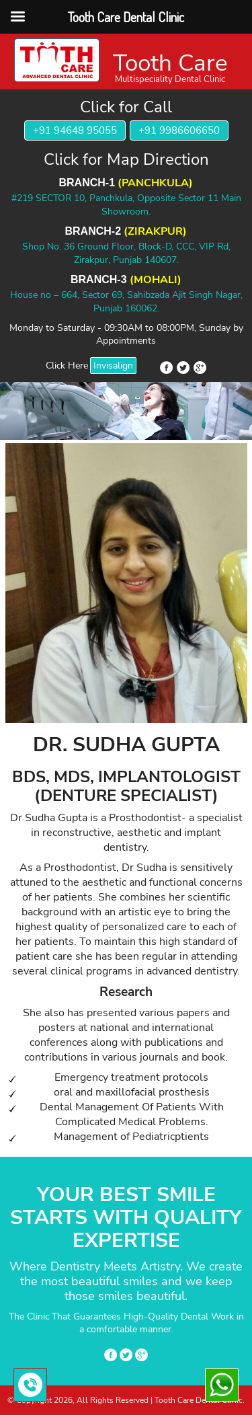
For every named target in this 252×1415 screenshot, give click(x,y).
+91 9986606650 (179, 130)
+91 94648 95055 (75, 130)
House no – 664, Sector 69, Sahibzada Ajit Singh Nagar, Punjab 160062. (126, 302)
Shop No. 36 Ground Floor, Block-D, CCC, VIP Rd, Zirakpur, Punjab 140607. (126, 253)
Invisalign (113, 365)
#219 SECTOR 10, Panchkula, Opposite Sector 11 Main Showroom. (126, 205)
